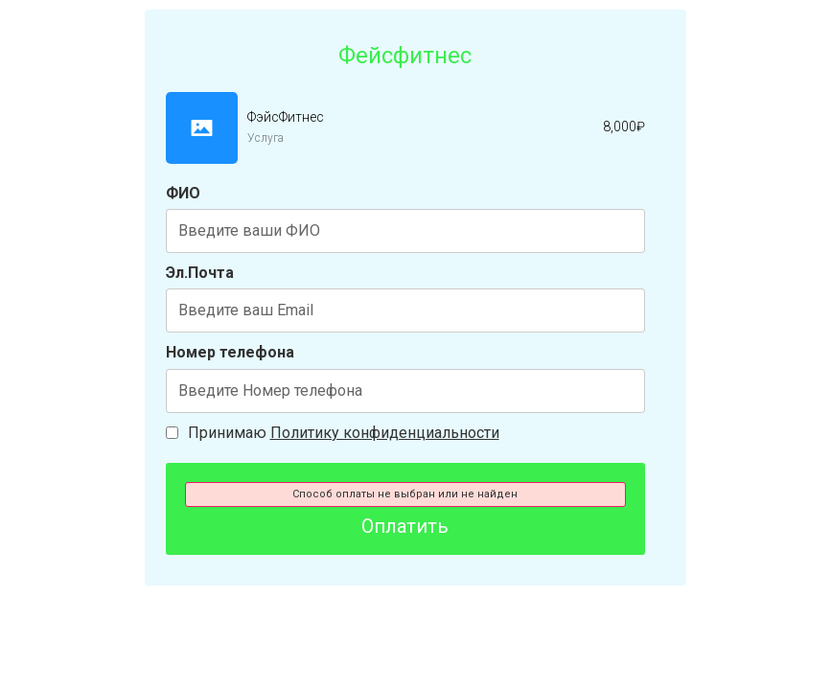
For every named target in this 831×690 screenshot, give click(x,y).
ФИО (183, 193)
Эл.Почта (200, 273)
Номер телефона (230, 352)
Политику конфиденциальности (384, 433)
